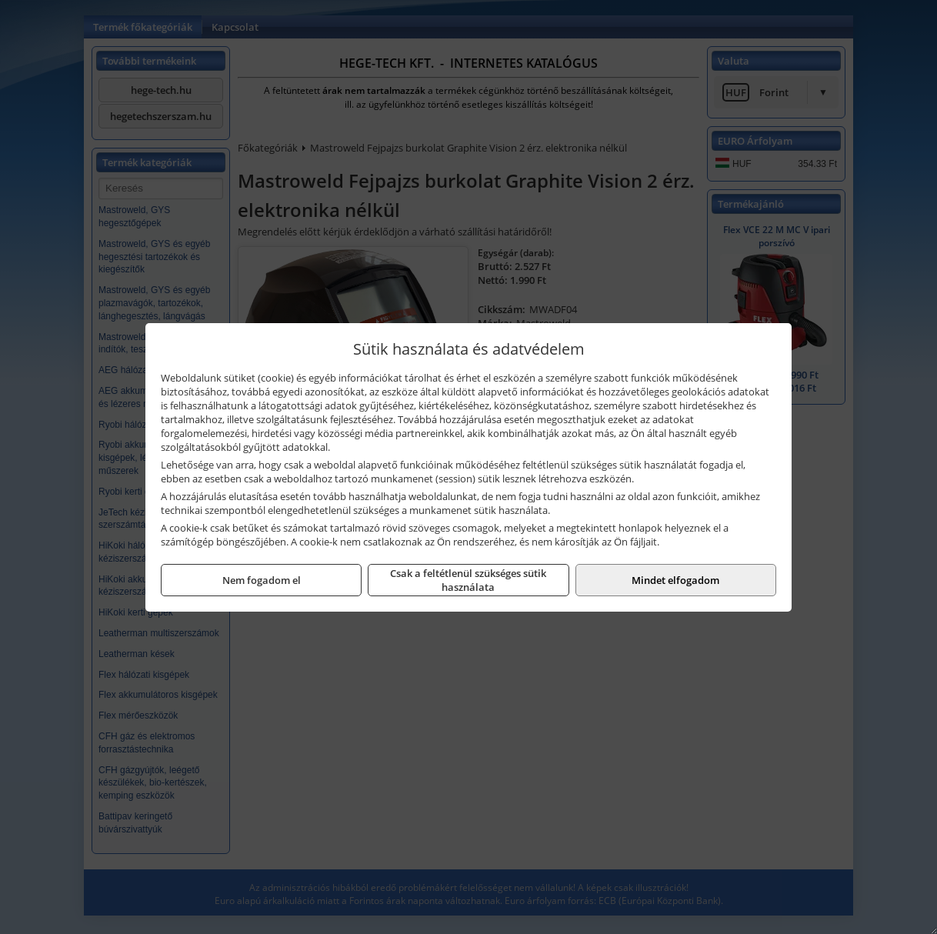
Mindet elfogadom (675, 580)
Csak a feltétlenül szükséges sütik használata (468, 580)
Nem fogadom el (261, 580)
